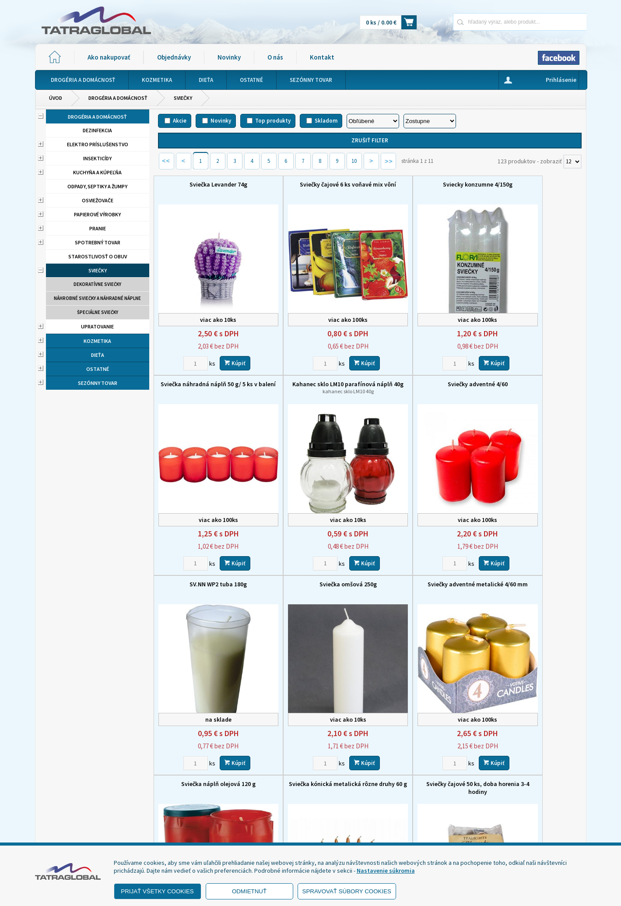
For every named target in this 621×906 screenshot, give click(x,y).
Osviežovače (97, 200)
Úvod (55, 98)
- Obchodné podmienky (76, 810)
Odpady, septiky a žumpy (97, 186)
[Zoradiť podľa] (373, 121)
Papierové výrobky (97, 214)
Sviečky (183, 98)
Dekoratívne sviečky (97, 284)
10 (354, 161)
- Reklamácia (62, 831)
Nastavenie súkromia (386, 870)
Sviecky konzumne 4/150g (424, 184)
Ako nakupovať (109, 57)
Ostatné (97, 369)
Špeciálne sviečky (97, 312)
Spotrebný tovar (97, 242)
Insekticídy (97, 158)
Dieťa (97, 355)
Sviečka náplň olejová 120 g (315, 560)
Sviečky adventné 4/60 (316, 372)
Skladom (326, 120)
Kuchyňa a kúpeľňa (97, 172)
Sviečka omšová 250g (532, 372)
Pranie (97, 228)
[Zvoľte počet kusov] (184, 351)
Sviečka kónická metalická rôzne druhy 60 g (423, 564)
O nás (275, 57)
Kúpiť (224, 351)
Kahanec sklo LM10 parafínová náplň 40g (207, 379)
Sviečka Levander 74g (207, 184)
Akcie (179, 120)
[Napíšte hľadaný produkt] (489, 21)
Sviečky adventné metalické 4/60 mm (207, 564)
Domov (357, 775)
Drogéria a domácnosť (117, 98)
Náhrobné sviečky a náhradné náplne (97, 298)
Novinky (229, 57)
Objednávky (174, 57)
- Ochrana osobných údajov (81, 821)
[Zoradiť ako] (429, 121)
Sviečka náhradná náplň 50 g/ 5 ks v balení (532, 188)
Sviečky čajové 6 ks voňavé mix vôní (315, 184)
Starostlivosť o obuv (97, 256)
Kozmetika (97, 341)
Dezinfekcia (97, 130)
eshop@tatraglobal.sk (273, 834)
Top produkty (273, 120)
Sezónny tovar (97, 383)
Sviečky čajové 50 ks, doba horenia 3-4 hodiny (532, 564)
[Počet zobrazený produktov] (572, 162)
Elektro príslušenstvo (97, 144)
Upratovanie (97, 326)
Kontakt (322, 57)
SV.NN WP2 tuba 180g (424, 372)
